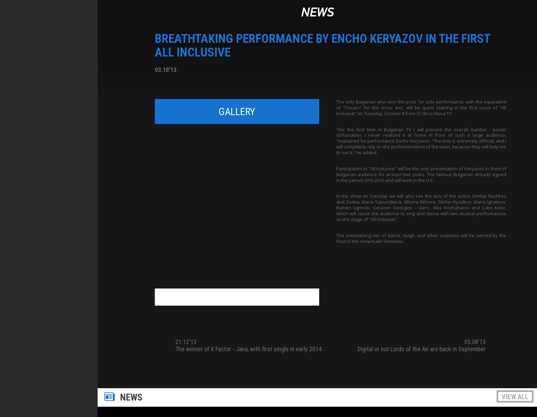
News (317, 13)
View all (515, 397)
